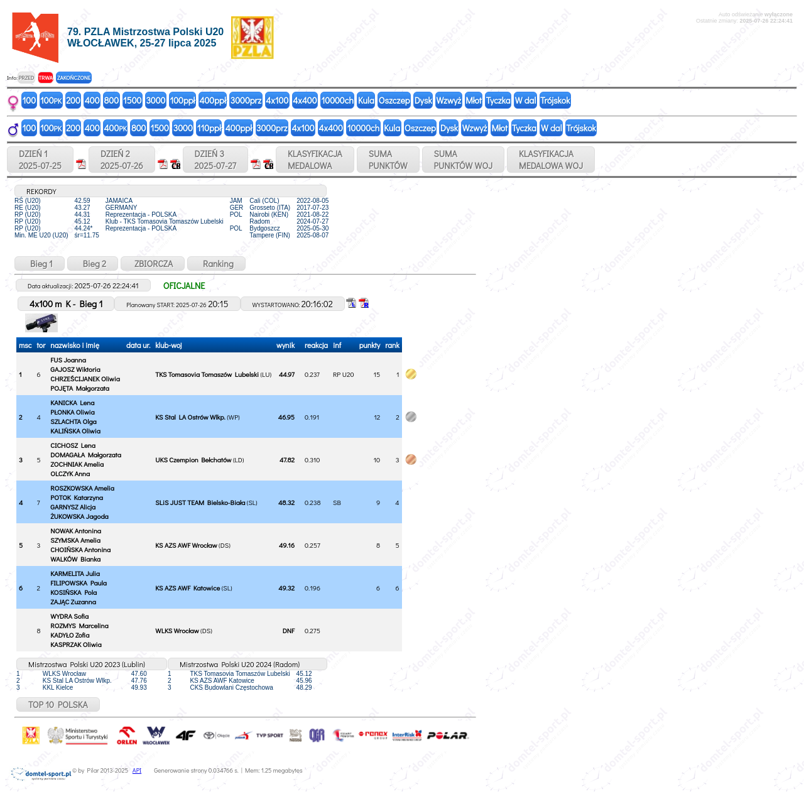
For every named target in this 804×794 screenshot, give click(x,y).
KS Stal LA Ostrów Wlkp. (190, 416)
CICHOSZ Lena (72, 445)
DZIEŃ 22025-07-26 (121, 159)
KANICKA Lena (72, 402)
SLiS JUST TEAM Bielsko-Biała (200, 502)
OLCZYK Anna (70, 473)
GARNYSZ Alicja (72, 506)
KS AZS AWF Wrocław (186, 545)
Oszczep (394, 100)
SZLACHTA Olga (73, 421)
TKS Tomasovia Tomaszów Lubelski (207, 374)
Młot (473, 100)
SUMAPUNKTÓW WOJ (463, 159)
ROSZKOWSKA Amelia (82, 487)
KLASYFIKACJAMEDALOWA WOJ (551, 159)
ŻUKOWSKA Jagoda (79, 516)
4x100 (277, 100)
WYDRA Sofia (69, 616)
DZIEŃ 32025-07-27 (215, 159)
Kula (366, 100)
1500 (132, 100)
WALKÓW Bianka (75, 558)
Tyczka (498, 100)
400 (92, 100)
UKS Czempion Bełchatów (193, 459)
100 (29, 100)
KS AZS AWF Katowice (187, 587)
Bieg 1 (39, 263)
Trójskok (555, 100)
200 (73, 100)
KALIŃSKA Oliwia (75, 430)
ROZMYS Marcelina (79, 625)
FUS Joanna (68, 359)
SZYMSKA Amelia (75, 540)
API (137, 770)
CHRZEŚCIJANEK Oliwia (85, 378)
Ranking (216, 263)
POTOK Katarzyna (76, 497)
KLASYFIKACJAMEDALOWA (315, 159)
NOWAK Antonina (75, 530)
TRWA (45, 77)
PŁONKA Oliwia (72, 411)
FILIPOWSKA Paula (78, 582)
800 (111, 100)
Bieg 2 (92, 263)
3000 (155, 100)
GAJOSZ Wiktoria (75, 369)
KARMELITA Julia (75, 573)
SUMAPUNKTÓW (388, 159)
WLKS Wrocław (176, 630)
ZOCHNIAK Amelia (77, 464)
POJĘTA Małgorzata (79, 388)
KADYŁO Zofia (69, 634)
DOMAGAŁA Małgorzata (85, 454)
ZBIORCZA (153, 263)
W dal (525, 100)
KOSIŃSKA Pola (73, 592)
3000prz (246, 100)
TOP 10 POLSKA (58, 704)
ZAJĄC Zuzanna (73, 601)
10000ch (338, 100)
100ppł (182, 100)
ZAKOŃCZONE (73, 77)
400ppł (212, 100)
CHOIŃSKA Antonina (80, 549)
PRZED (26, 77)
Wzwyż (449, 100)
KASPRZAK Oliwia (75, 644)
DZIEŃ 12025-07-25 (40, 159)
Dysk (423, 100)
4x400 (305, 100)
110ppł (209, 128)
